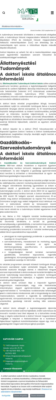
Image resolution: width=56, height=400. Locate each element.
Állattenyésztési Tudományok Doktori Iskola (23, 83)
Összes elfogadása (20, 396)
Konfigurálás (6, 396)
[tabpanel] (28, 177)
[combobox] (12, 26)
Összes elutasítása (37, 396)
